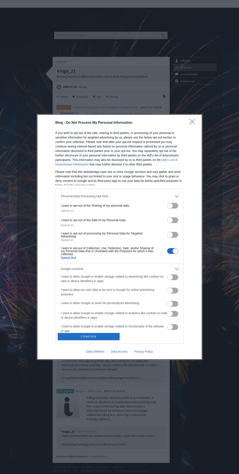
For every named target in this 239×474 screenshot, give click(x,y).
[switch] (172, 206)
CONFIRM (89, 336)
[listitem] (119, 196)
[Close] (194, 123)
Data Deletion (95, 351)
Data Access (119, 351)
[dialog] (119, 237)
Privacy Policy (143, 351)
